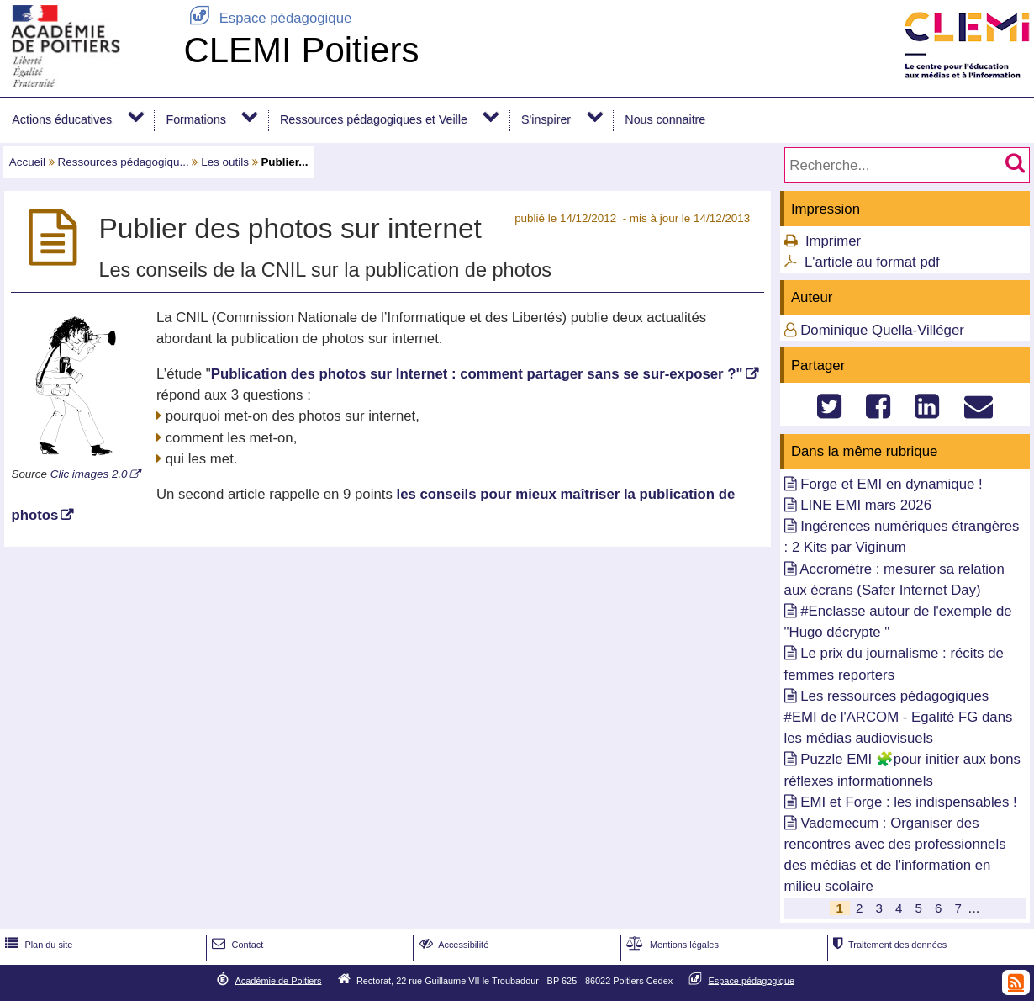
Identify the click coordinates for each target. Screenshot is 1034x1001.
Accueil (27, 162)
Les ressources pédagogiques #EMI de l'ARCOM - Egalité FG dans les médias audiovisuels (898, 717)
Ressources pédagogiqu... (123, 162)
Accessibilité (452, 945)
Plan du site (37, 945)
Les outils (225, 162)
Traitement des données (888, 945)
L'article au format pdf (872, 262)
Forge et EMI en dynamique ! (891, 484)
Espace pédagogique (267, 18)
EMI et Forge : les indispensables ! (908, 802)
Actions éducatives (62, 119)
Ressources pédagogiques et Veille (373, 119)
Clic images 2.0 (89, 474)
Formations (195, 119)
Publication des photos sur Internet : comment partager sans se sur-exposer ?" (477, 374)
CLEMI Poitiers (301, 50)
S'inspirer (546, 119)
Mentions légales (671, 945)
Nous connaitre (665, 119)
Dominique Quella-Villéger (882, 330)
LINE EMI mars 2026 (865, 505)
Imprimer (833, 241)
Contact (235, 945)
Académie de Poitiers (278, 980)
